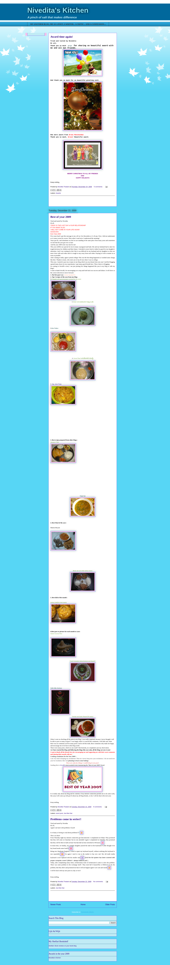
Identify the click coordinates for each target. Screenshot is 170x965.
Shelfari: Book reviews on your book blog (62, 946)
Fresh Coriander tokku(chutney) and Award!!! (83, 661)
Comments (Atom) (87, 912)
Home (83, 904)
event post (59, 813)
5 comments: (98, 187)
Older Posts (110, 904)
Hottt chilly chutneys (56, 688)
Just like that (68, 813)
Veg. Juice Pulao (57, 384)
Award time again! (61, 36)
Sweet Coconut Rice (56, 633)
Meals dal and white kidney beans (82, 570)
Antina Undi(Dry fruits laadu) (58, 602)
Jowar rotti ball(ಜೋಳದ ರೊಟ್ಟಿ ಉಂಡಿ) (83, 302)
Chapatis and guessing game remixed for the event (66, 279)
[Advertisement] (82, 201)
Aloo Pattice (54, 328)
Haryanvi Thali (54, 442)
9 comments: (97, 807)
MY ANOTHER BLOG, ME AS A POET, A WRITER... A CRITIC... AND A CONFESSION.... (68, 24)
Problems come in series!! (65, 819)
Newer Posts (55, 904)
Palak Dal (82, 496)
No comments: (98, 881)
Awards (58, 193)
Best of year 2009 (60, 216)
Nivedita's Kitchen (57, 10)
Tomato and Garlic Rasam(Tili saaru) (82, 716)
